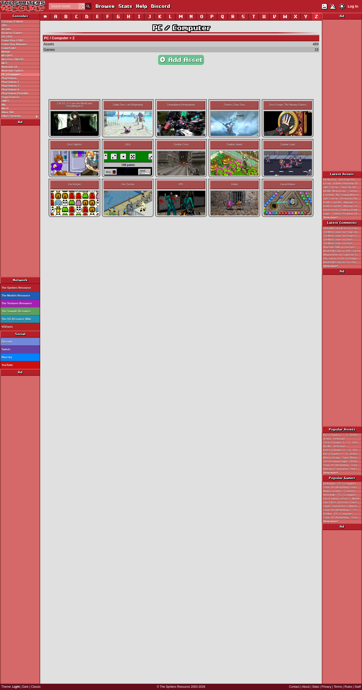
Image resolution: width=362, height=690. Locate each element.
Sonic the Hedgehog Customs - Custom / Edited (342, 487)
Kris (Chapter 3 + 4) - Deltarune (342, 453)
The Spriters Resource (16, 287)
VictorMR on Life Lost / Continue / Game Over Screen (342, 228)
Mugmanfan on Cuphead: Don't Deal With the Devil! (342, 254)
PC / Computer (11, 74)
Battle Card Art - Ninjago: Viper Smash (342, 206)
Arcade (6, 29)
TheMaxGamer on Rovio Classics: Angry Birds (342, 235)
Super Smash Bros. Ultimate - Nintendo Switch (342, 506)
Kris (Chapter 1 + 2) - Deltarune (342, 435)
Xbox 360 (8, 112)
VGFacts (7, 326)
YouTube (7, 365)
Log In (353, 6)
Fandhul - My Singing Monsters (342, 194)
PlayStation (9, 78)
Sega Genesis (11, 97)
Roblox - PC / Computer (338, 513)
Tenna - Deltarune (334, 438)
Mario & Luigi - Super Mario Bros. (342, 457)
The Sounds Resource (16, 311)
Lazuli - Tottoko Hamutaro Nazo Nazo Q (342, 183)
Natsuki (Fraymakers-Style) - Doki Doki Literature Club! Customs (342, 468)
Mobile (6, 51)
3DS (4, 25)
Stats (125, 6)
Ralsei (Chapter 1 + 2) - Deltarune (342, 450)
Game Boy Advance (14, 44)
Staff (358, 686)
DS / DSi (7, 36)
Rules (348, 686)
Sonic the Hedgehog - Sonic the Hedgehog (342, 465)
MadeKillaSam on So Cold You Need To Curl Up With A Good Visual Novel (342, 262)
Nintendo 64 (9, 66)
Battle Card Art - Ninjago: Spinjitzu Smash (342, 202)
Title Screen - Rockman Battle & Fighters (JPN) (342, 198)
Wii (4, 104)
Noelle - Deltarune (334, 446)
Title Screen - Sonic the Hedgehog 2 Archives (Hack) (342, 187)
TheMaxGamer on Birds (338, 239)
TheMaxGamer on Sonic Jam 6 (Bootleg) (342, 232)
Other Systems (21, 116)
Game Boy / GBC (13, 40)
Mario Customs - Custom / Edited (342, 491)
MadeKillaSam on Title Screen (341, 250)
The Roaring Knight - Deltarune (342, 461)
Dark (25, 686)
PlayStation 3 (10, 85)
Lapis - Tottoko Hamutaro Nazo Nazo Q (342, 213)
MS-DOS (7, 55)
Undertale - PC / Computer (339, 494)
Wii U (5, 108)
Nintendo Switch (12, 70)
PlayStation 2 (10, 82)
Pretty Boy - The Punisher (339, 179)
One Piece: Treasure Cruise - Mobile (342, 502)
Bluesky (7, 357)
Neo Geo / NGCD (12, 59)
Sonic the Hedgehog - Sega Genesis (342, 517)
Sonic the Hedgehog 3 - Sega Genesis (342, 510)
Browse (104, 6)
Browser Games (12, 32)
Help (141, 6)
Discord (160, 6)
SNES (5, 100)
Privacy (326, 686)
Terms (338, 686)
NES (4, 63)
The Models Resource (16, 295)
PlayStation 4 (10, 89)
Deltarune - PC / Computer (339, 483)
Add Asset (181, 60)
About (305, 686)
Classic (36, 686)
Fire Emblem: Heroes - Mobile (341, 498)
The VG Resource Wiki (16, 318)
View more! (330, 217)
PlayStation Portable (15, 93)
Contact (294, 686)
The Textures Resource (17, 303)
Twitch (6, 349)
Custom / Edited (12, 21)
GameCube (9, 48)
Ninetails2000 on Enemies (339, 247)
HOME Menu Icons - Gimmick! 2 (342, 191)
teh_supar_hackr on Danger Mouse (342, 258)
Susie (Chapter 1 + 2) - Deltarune (342, 442)
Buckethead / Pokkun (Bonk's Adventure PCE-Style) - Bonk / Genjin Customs (342, 209)
